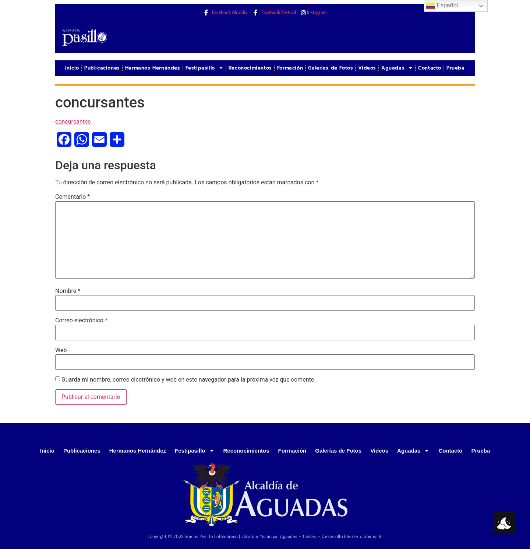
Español (442, 5)
